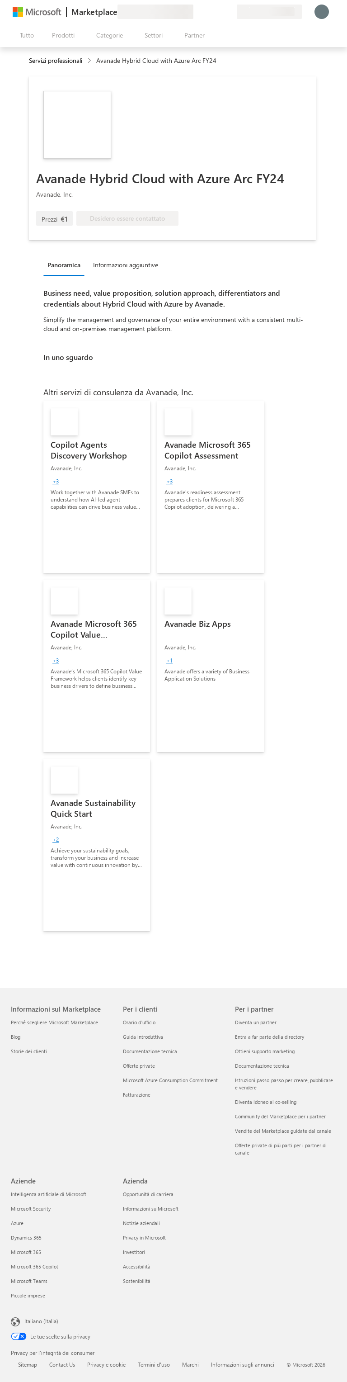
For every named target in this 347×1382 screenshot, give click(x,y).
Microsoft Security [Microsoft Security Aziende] (31, 1208)
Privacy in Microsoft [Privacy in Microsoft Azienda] (144, 1237)
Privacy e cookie (106, 1364)
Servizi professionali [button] (55, 60)
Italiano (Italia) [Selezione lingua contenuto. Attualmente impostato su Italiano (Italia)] (41, 1321)
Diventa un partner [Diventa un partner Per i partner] (256, 1022)
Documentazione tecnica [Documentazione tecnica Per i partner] (262, 1065)
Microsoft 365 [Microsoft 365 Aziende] (26, 1252)
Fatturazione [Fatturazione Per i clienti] (136, 1094)
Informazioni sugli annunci (242, 1364)
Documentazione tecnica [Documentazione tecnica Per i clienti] (150, 1051)
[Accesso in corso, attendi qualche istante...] (321, 12)
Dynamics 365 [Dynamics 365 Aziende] (26, 1237)
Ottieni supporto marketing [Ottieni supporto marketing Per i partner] (265, 1051)
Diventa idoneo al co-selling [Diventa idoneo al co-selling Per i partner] (265, 1101)
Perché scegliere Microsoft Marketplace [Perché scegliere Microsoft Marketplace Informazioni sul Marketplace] (54, 1022)
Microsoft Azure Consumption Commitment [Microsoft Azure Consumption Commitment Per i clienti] (170, 1080)
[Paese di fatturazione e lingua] (269, 12)
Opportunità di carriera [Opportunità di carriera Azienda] (148, 1194)
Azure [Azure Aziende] (17, 1223)
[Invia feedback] (197, 12)
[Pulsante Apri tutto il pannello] (25, 35)
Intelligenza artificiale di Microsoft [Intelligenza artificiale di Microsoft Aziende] (48, 1194)
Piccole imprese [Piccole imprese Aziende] (28, 1295)
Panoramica (63, 264)
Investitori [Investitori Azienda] (134, 1252)
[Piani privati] (229, 12)
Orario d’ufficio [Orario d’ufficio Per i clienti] (139, 1022)
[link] (96, 487)
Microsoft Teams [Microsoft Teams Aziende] (29, 1281)
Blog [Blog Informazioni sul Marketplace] (15, 1036)
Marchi (190, 1364)
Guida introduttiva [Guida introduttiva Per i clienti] (143, 1036)
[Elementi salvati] (218, 12)
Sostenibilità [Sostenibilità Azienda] (136, 1281)
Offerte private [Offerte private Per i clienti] (139, 1065)
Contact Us (62, 1364)
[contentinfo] (90, 60)
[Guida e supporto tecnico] (207, 12)
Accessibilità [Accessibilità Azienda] (136, 1266)
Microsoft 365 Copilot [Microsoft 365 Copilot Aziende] (34, 1266)
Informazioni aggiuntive (125, 264)
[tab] (66, 265)
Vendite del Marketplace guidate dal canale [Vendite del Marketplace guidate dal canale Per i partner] (283, 1130)
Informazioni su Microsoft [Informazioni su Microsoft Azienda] (150, 1208)
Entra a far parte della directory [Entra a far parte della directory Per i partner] (269, 1036)
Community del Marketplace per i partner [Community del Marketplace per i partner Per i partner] (280, 1116)
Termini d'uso (154, 1364)
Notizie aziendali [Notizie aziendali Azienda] (141, 1223)
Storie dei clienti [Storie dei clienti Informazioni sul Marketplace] (29, 1051)
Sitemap (27, 1364)
